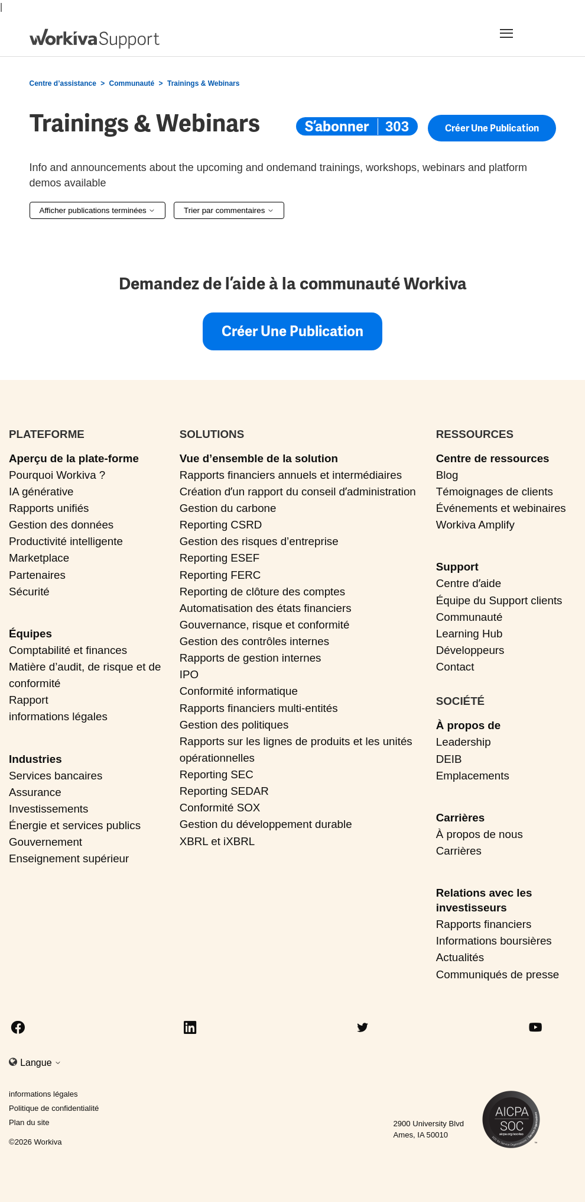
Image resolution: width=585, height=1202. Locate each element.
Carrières (460, 817)
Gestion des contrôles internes (254, 641)
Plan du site (29, 1122)
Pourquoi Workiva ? (57, 475)
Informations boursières (494, 940)
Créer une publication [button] (492, 129)
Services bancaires (55, 775)
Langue (40, 1063)
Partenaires (37, 575)
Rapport (28, 700)
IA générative (41, 491)
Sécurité (29, 591)
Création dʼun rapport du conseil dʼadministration (298, 491)
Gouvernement (45, 842)
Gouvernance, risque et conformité (265, 624)
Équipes (30, 633)
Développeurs (470, 650)
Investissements (48, 809)
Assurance (35, 792)
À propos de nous (479, 834)
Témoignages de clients (494, 491)
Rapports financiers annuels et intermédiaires (291, 475)
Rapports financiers (484, 924)
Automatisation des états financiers (266, 608)
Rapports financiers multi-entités (259, 708)
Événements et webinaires (501, 508)
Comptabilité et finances (68, 650)
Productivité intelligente (66, 541)
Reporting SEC (217, 774)
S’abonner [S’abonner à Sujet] (337, 126)
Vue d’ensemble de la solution (259, 458)
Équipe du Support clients (499, 600)
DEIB (449, 759)
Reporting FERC (220, 575)
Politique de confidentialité (54, 1108)
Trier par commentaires (229, 210)
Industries (35, 759)
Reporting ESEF (219, 558)
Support (457, 566)
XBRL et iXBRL (217, 841)
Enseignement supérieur (69, 858)
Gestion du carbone (228, 508)
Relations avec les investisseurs (484, 900)
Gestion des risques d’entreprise (259, 541)
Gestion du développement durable (266, 824)
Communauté (132, 83)
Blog (447, 475)
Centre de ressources (493, 458)
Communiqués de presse (497, 974)
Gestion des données (61, 524)
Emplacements (472, 775)
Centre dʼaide (468, 583)
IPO (189, 674)
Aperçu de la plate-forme (74, 458)
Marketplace (39, 558)
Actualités (460, 957)
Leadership (463, 742)
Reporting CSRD (221, 524)
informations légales (58, 716)
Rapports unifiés (49, 508)
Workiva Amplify (475, 524)
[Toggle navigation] (521, 33)
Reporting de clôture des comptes (262, 591)
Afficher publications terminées (98, 210)
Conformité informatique (239, 691)
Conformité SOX (220, 807)
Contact (455, 666)
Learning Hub (469, 633)
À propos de (468, 725)
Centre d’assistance (63, 83)
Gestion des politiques (234, 724)
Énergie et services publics (75, 825)
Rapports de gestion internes (250, 658)
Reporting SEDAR (224, 791)
